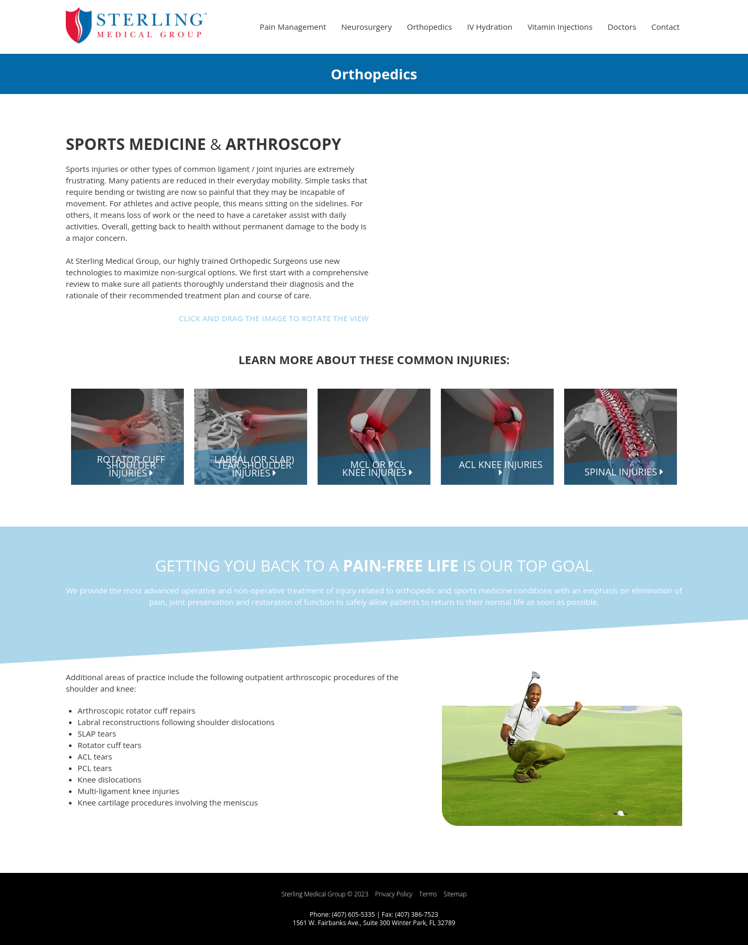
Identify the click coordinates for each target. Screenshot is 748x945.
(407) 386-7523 (416, 914)
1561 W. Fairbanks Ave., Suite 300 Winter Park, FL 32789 (374, 922)
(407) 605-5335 (353, 914)
